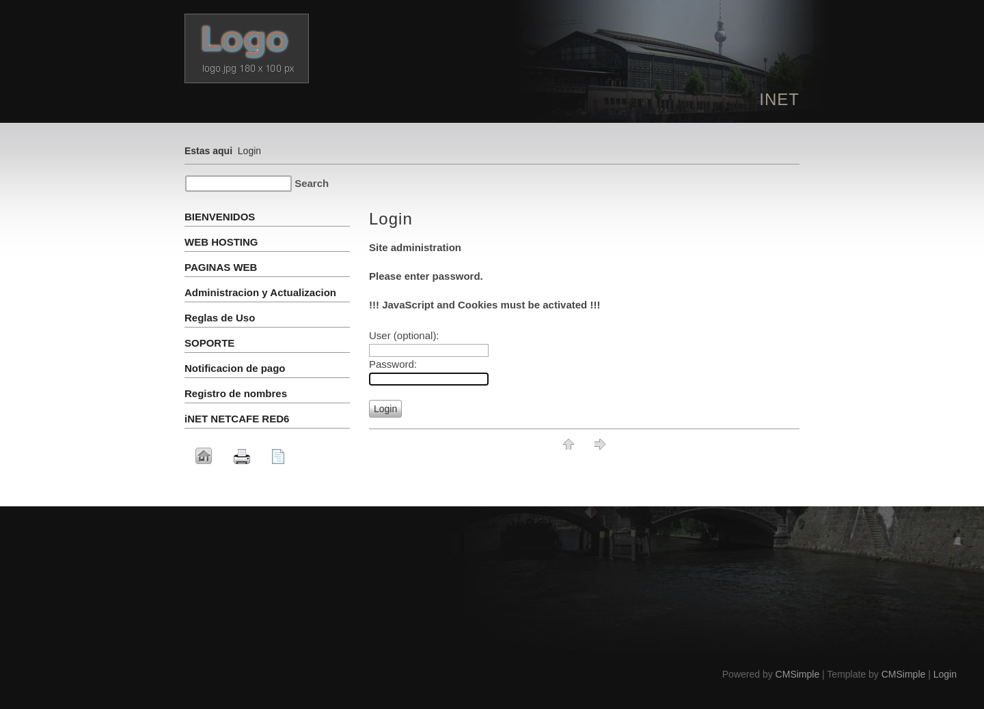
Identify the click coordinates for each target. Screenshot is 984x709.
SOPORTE (209, 343)
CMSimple (798, 674)
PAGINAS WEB (220, 267)
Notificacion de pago (235, 368)
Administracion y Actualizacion (260, 292)
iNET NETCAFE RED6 (236, 418)
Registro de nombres (235, 393)
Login (945, 674)
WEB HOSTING (222, 242)
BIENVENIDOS (219, 216)
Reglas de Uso (219, 317)
